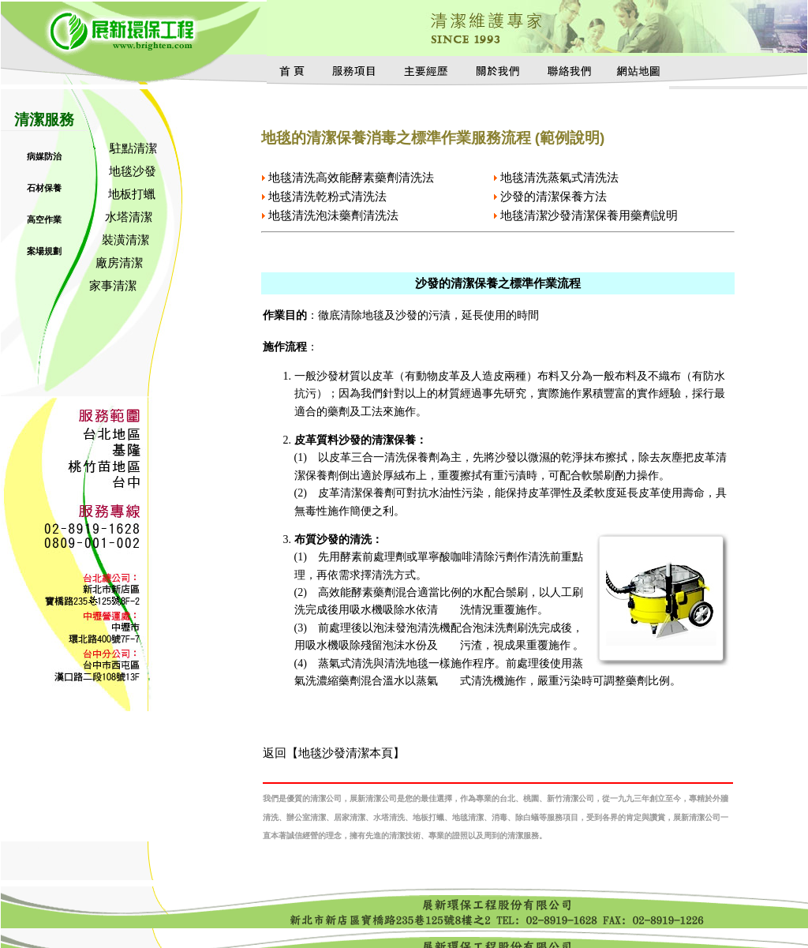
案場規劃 (44, 251)
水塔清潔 (128, 216)
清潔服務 (44, 119)
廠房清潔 (119, 262)
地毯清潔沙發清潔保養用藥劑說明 (589, 215)
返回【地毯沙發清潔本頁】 (334, 752)
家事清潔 (113, 285)
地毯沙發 (132, 171)
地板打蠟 (131, 193)
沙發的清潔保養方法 (553, 196)
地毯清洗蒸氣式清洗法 (559, 177)
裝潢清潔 (125, 239)
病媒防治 (44, 156)
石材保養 (44, 188)
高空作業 (44, 219)
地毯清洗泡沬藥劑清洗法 (333, 215)
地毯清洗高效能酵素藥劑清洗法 (351, 177)
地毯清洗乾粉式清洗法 (327, 196)
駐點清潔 (133, 148)
